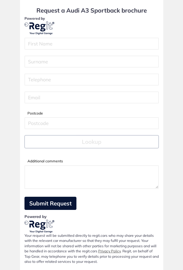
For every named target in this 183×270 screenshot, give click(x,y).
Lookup (92, 141)
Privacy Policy (109, 251)
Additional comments (45, 161)
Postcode (35, 113)
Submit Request (50, 203)
